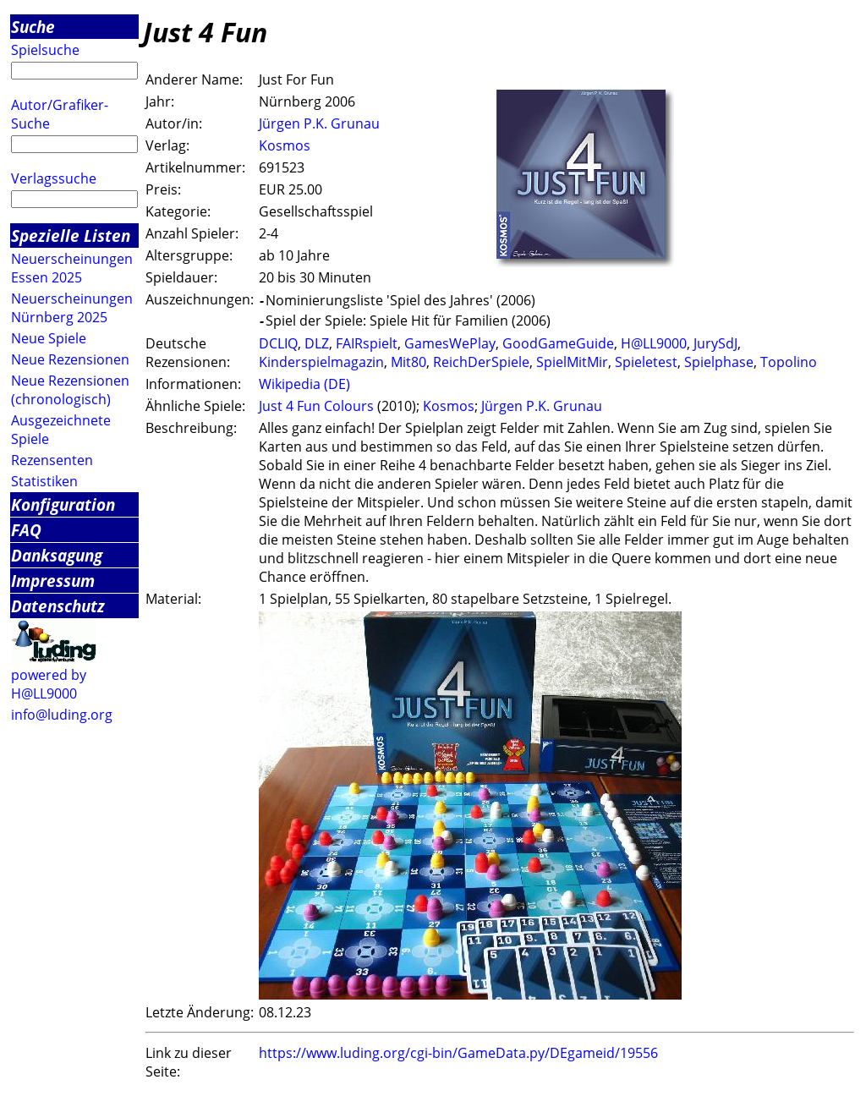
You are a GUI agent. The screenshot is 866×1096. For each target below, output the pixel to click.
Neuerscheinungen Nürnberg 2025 (72, 307)
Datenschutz (58, 606)
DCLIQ (278, 343)
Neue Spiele (48, 338)
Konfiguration (63, 504)
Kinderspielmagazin (321, 362)
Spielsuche (45, 50)
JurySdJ (715, 343)
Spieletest (646, 362)
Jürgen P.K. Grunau (319, 123)
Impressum (53, 580)
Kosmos (284, 145)
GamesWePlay (450, 343)
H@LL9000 (654, 343)
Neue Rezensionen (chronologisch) (70, 389)
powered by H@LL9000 (48, 684)
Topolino (788, 362)
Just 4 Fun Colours (316, 406)
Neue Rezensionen (70, 359)
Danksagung (56, 555)
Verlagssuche (53, 178)
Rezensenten (52, 460)
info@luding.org (61, 714)
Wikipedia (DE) (304, 384)
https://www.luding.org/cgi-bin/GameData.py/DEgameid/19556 (458, 1053)
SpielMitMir (572, 362)
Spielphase (719, 362)
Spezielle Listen (70, 235)
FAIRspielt (366, 343)
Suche (33, 26)
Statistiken (44, 481)
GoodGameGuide (558, 343)
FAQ (26, 529)
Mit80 (408, 362)
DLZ (316, 343)
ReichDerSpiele (481, 362)
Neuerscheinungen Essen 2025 (72, 268)
